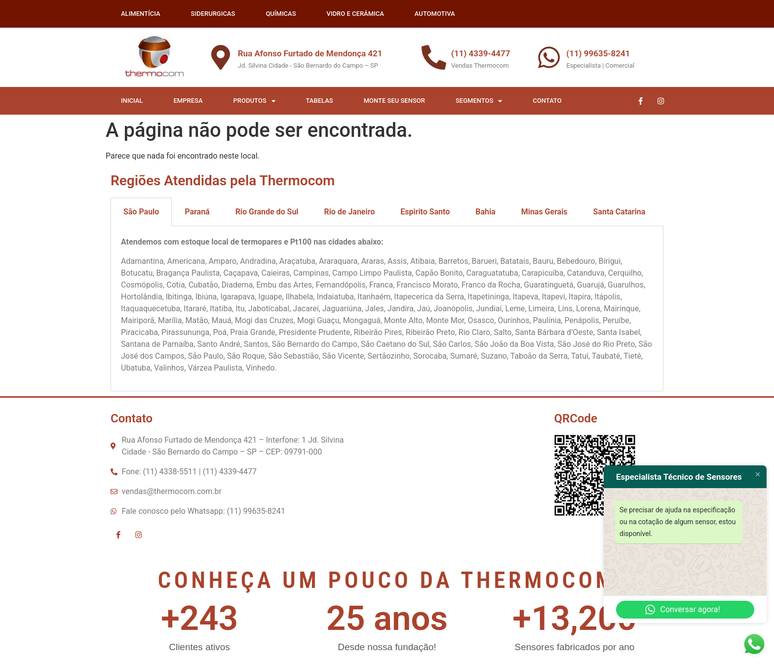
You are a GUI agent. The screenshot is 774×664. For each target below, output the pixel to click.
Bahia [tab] (485, 211)
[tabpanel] (387, 308)
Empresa (188, 100)
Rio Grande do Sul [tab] (267, 211)
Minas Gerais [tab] (544, 211)
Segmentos (479, 101)
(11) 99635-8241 (598, 53)
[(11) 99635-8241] (549, 57)
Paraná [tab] (197, 211)
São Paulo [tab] (141, 211)
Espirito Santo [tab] (425, 211)
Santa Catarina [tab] (619, 211)
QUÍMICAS (281, 13)
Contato (547, 100)
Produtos (254, 101)
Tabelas (319, 100)
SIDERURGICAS (213, 13)
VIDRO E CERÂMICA (355, 13)
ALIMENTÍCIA (140, 13)
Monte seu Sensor (394, 100)
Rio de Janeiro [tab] (349, 211)
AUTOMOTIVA (435, 13)
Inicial (132, 100)
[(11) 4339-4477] (434, 57)
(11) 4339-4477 (480, 53)
